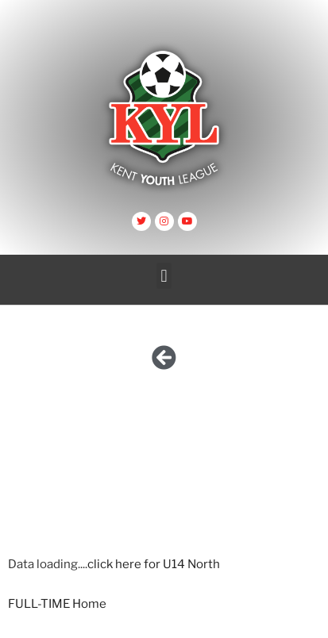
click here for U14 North (153, 564)
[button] (164, 276)
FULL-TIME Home (57, 604)
